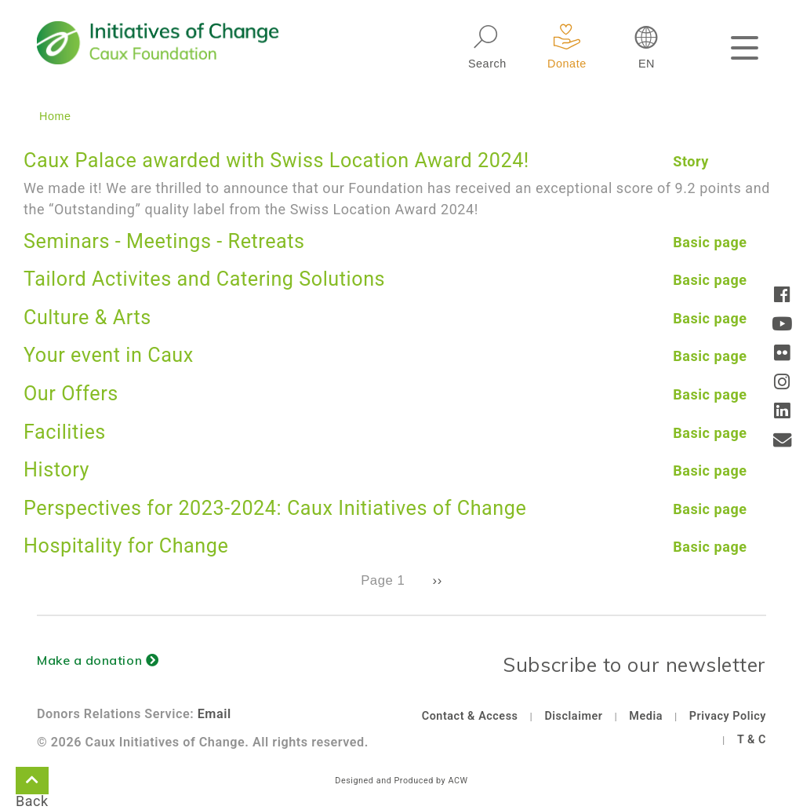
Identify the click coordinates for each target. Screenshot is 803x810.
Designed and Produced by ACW (401, 780)
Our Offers (71, 393)
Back (32, 783)
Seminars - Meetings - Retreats (164, 241)
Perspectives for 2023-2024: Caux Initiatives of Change (275, 508)
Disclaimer (573, 716)
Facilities (65, 432)
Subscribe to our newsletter (634, 664)
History (56, 469)
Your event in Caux (109, 355)
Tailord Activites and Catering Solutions (204, 279)
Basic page (710, 242)
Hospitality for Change (126, 546)
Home (55, 116)
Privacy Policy (727, 716)
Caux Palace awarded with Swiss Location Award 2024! (276, 160)
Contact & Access (470, 716)
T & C (751, 739)
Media (646, 716)
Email (214, 713)
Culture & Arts (87, 317)
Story (691, 161)
